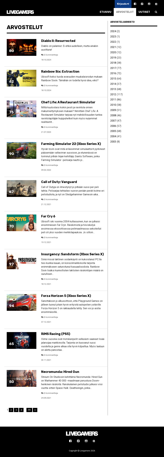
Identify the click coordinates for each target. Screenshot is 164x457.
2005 (113, 131)
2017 (113, 68)
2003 (113, 141)
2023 (113, 36)
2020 (113, 52)
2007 (113, 120)
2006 (113, 125)
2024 (113, 31)
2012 (113, 94)
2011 (113, 99)
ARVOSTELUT (125, 11)
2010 (113, 104)
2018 (113, 62)
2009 (113, 110)
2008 (113, 115)
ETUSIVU (105, 11)
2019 (113, 57)
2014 (113, 83)
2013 (113, 89)
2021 (113, 47)
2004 (113, 136)
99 (29, 410)
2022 (113, 41)
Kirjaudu (123, 4)
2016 (113, 73)
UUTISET (144, 11)
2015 (113, 78)
